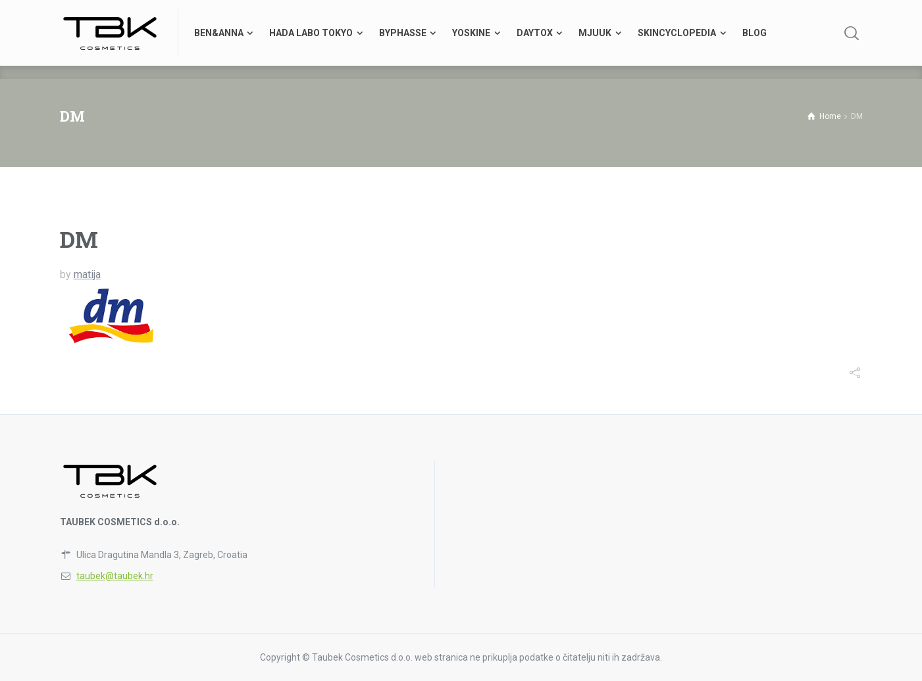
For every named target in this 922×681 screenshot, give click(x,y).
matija (87, 274)
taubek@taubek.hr (114, 576)
